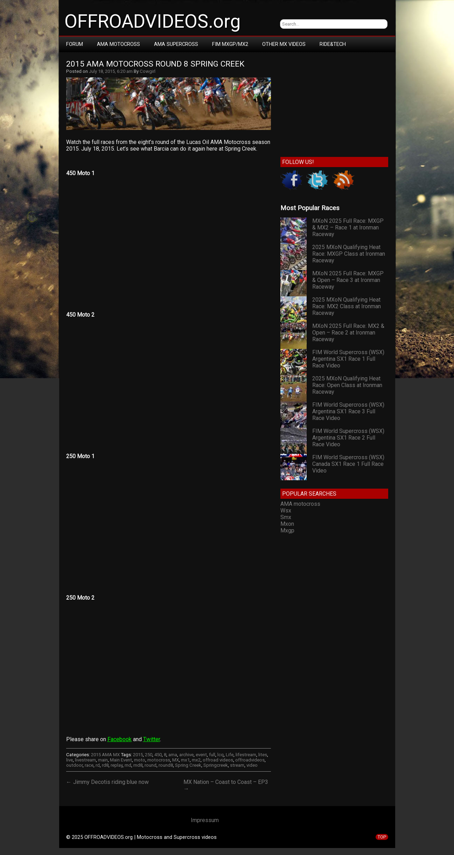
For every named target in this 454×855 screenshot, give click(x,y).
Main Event (121, 760)
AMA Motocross (118, 44)
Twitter (151, 739)
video (252, 765)
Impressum (205, 820)
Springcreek (215, 765)
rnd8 (137, 765)
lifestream (246, 754)
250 (148, 754)
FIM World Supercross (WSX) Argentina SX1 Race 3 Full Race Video (348, 411)
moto (139, 760)
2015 (138, 754)
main (103, 760)
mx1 (185, 760)
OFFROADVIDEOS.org (152, 21)
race (89, 765)
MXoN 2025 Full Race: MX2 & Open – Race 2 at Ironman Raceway (348, 333)
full (212, 754)
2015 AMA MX (105, 754)
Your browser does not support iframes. (168, 234)
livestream (85, 760)
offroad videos (218, 760)
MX (175, 760)
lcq (220, 754)
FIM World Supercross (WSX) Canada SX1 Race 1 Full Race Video (348, 464)
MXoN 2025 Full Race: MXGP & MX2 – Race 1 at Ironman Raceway (348, 227)
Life (229, 754)
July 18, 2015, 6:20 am (111, 71)
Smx (285, 517)
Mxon (287, 523)
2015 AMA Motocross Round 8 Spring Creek (155, 64)
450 (158, 754)
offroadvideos (250, 760)
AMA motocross (300, 504)
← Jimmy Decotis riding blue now (107, 782)
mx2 (196, 760)
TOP (381, 837)
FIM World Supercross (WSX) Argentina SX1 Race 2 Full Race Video (348, 438)
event (201, 754)
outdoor (74, 765)
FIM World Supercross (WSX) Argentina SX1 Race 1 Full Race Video (348, 359)
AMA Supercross (176, 44)
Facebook (119, 739)
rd (98, 765)
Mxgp (287, 530)
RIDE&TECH (333, 44)
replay (117, 765)
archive (186, 754)
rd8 (105, 765)
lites (262, 754)
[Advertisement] (334, 103)
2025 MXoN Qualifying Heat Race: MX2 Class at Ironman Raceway (346, 306)
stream (237, 765)
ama (172, 754)
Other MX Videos (284, 44)
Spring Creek (188, 765)
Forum (74, 44)
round (150, 765)
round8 (166, 765)
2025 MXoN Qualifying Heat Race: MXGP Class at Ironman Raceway (348, 254)
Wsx (285, 510)
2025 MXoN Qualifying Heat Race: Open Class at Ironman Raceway (347, 385)
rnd (128, 765)
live (69, 760)
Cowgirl (147, 71)
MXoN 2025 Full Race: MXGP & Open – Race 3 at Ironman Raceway (348, 280)
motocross (158, 760)
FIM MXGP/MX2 (230, 44)
